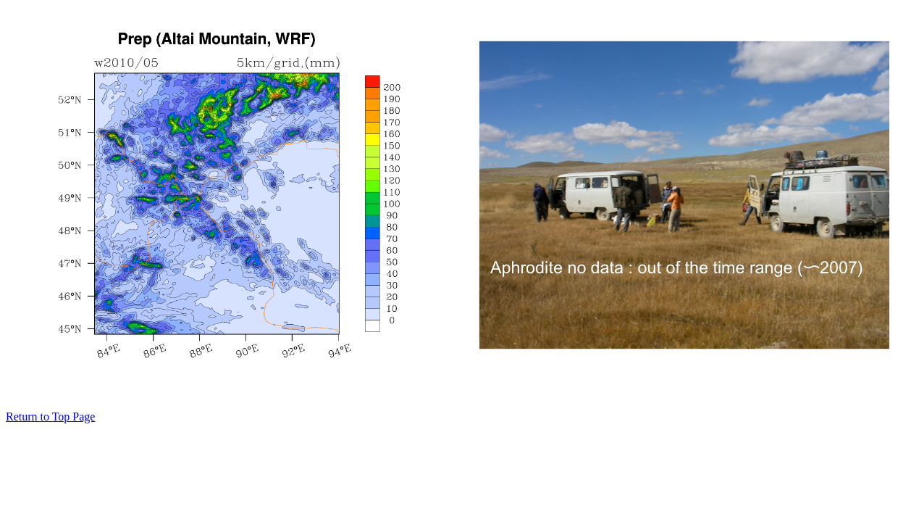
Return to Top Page (50, 416)
